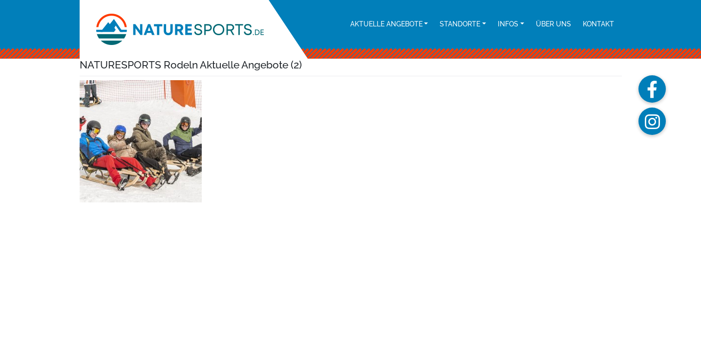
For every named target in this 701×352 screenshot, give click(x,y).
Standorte (460, 24)
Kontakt (598, 24)
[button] (652, 89)
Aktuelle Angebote (386, 24)
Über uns (553, 24)
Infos (508, 24)
